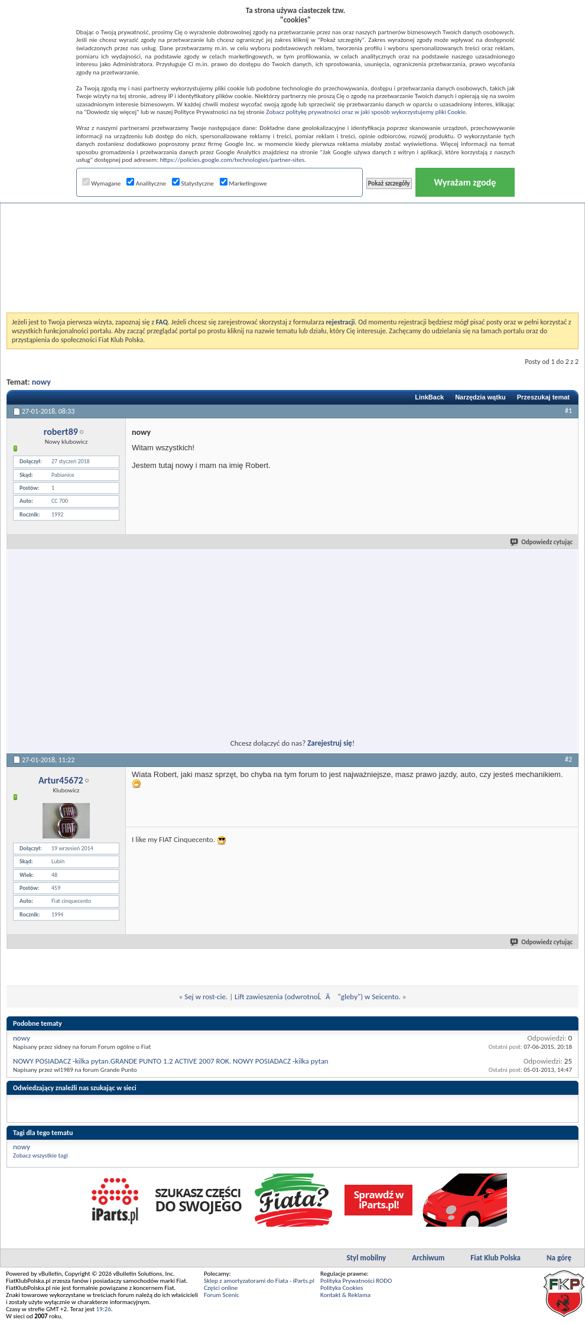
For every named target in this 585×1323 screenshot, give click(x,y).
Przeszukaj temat (543, 397)
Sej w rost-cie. (206, 996)
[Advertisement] (293, 227)
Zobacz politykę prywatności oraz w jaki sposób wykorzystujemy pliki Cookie (365, 112)
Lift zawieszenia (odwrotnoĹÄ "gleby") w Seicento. (318, 996)
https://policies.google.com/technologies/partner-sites (232, 160)
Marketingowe (243, 183)
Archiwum (428, 1257)
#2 (568, 759)
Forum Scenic (221, 1295)
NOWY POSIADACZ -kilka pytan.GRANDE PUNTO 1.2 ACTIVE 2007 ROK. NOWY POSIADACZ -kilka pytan (171, 1061)
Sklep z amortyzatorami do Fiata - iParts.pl (259, 1281)
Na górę (559, 1257)
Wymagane (101, 183)
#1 (568, 411)
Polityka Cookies (341, 1288)
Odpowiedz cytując (542, 542)
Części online (221, 1288)
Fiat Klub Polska (495, 1257)
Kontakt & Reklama (345, 1295)
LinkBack (429, 397)
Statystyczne (193, 183)
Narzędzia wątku (480, 397)
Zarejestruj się (329, 743)
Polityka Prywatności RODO (356, 1281)
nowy (41, 382)
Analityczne (146, 183)
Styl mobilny (366, 1257)
